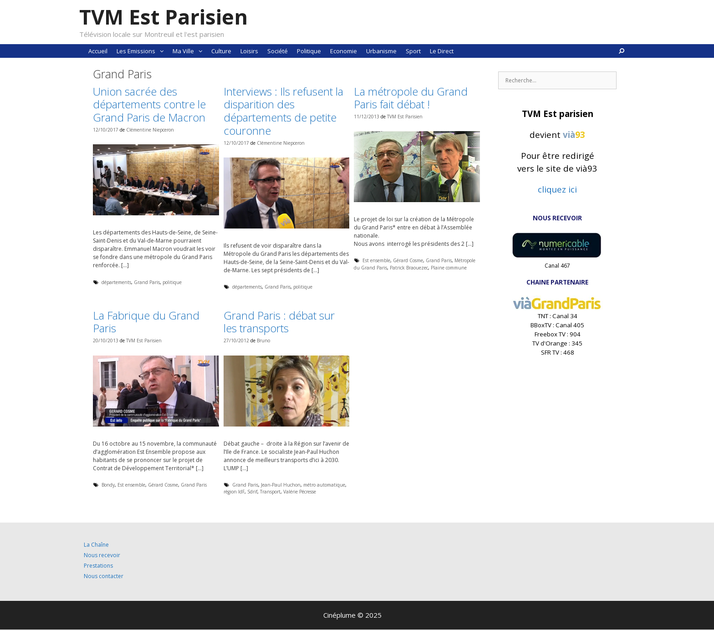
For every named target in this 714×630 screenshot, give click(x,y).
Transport (270, 491)
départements (116, 282)
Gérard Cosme (408, 260)
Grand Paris (147, 282)
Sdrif (252, 491)
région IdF (234, 491)
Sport (413, 51)
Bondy (108, 485)
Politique (309, 51)
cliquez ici (557, 189)
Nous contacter (103, 576)
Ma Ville (190, 51)
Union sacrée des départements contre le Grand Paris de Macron (149, 104)
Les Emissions (142, 51)
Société (277, 51)
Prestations (98, 565)
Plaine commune (449, 267)
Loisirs (249, 51)
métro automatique (324, 485)
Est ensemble (376, 260)
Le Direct (442, 51)
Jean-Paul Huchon (281, 485)
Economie (343, 51)
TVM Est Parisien (163, 16)
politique (172, 282)
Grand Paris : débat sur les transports (279, 322)
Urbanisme (381, 51)
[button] (161, 51)
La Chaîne (96, 545)
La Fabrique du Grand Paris (146, 322)
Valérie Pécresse (299, 491)
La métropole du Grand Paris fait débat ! (411, 98)
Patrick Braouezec (409, 267)
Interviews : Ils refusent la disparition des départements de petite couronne (283, 111)
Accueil (97, 51)
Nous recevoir (102, 555)
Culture (221, 51)
